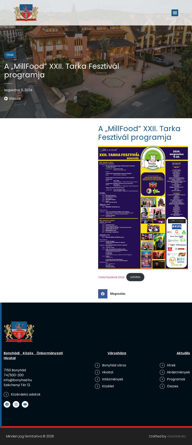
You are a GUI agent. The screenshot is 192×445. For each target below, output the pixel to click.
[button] (174, 12)
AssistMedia (176, 436)
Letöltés (135, 277)
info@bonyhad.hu (18, 380)
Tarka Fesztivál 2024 (111, 277)
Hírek (10, 55)
